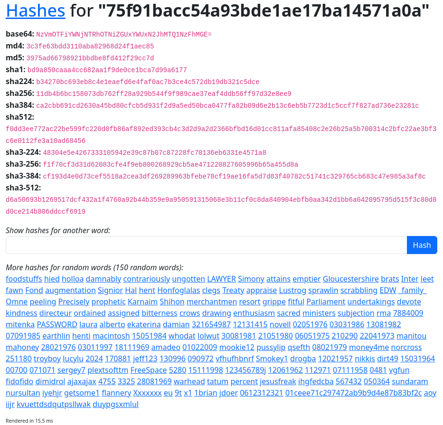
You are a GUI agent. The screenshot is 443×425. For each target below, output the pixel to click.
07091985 (23, 336)
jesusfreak (278, 381)
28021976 (58, 347)
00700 (17, 370)
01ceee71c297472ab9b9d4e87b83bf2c (353, 392)
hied (52, 279)
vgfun (399, 370)
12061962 (285, 370)
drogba (303, 358)
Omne (17, 301)
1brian (205, 392)
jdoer (228, 392)
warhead (189, 381)
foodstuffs (24, 279)
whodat (182, 336)
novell (280, 324)
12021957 (335, 358)
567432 (349, 381)
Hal (131, 290)
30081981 (238, 336)
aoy (430, 392)
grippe (274, 301)
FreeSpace (149, 370)
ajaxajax (81, 381)
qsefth (299, 347)
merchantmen (212, 301)
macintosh (111, 336)
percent (244, 381)
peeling (43, 301)
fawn (14, 290)
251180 (19, 358)
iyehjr (52, 392)
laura (88, 324)
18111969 (131, 347)
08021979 (329, 347)
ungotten (188, 279)
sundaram (410, 381)
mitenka (20, 324)
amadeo (165, 347)
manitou (411, 336)
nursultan (23, 392)
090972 (201, 358)
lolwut (208, 336)
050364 (377, 381)
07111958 (350, 370)
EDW (387, 290)
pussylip (270, 347)
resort (249, 301)
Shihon (172, 301)
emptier (306, 279)
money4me (369, 347)
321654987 (211, 324)
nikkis (365, 358)
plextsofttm (107, 370)
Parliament (325, 301)
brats (390, 279)
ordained (90, 313)
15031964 (417, 358)
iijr (10, 404)
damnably (104, 279)
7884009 (408, 313)
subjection (356, 313)
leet (427, 279)
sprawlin (323, 290)
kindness (22, 313)
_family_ (412, 290)
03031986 (347, 324)
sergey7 (71, 370)
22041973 (377, 336)
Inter (410, 279)
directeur (55, 313)
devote (409, 301)
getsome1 (82, 392)
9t (178, 392)
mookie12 (236, 347)
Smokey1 (272, 358)
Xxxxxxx (147, 392)
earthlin (56, 336)
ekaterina (144, 324)
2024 (94, 358)
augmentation (70, 290)
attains (278, 279)
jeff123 (145, 358)
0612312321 (261, 392)
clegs (211, 290)
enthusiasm (254, 313)
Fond (34, 290)
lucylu (73, 358)
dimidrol (50, 381)
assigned (124, 313)
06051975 (312, 336)
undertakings (371, 301)
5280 (178, 370)
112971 (318, 370)
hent (147, 290)
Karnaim (143, 301)
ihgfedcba (316, 381)
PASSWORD (57, 324)
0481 (378, 370)
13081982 (383, 324)
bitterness (159, 313)
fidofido (19, 381)
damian (176, 324)
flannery (116, 392)
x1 (188, 392)
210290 (345, 336)
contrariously (146, 279)
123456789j (245, 370)
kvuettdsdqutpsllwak (54, 404)
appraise (261, 290)
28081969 (154, 381)
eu (168, 392)
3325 (126, 381)
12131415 (250, 324)
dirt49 (387, 358)
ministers (319, 313)
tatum (217, 381)
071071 (42, 370)
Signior (110, 290)
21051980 (275, 336)
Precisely (74, 301)
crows (189, 313)
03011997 (95, 347)
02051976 (310, 324)
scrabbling (358, 290)
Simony (251, 279)
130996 (173, 358)
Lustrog (293, 290)
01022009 (199, 347)
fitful (296, 301)
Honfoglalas (178, 290)
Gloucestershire (351, 279)
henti (81, 336)
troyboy (47, 358)
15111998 (206, 370)
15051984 (149, 336)
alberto (112, 324)
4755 (107, 381)
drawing (217, 313)
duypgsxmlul (116, 404)
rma (384, 313)
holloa (73, 279)
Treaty (233, 290)
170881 (118, 358)
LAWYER (221, 279)
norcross (406, 347)
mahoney (22, 347)
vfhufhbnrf (235, 358)
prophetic (109, 301)
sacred (288, 313)
